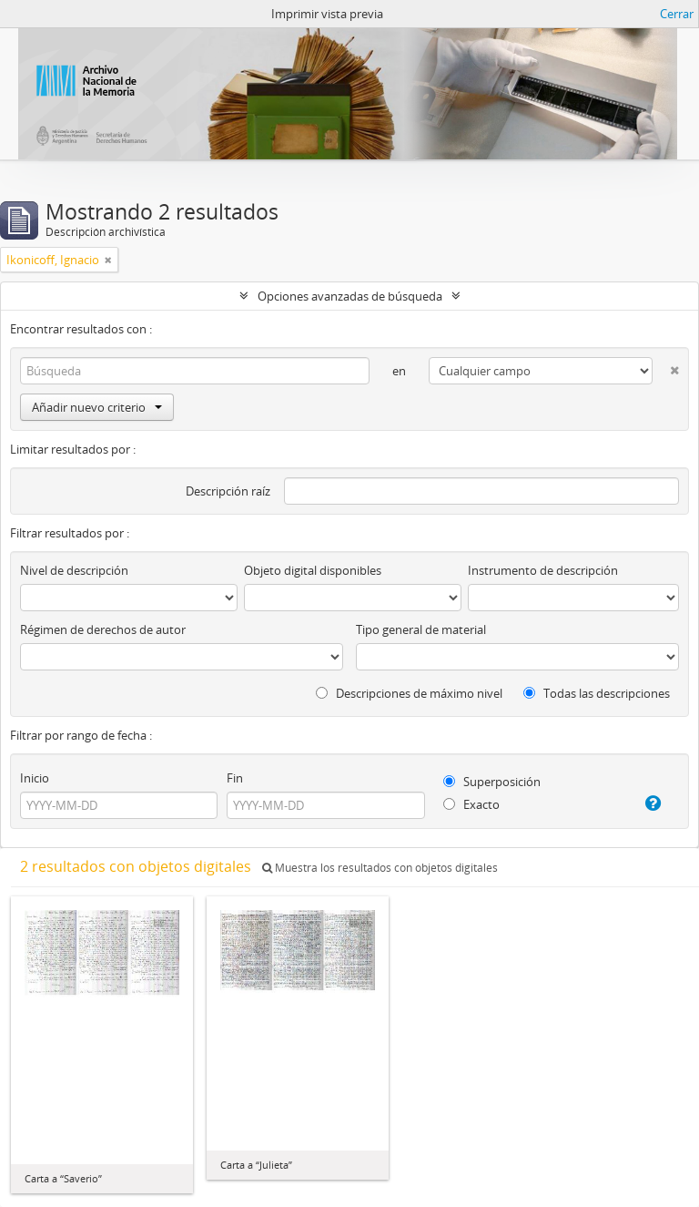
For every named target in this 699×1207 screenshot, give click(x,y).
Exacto (471, 804)
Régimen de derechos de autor (103, 629)
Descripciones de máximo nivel (409, 693)
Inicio (34, 778)
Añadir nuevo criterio (97, 407)
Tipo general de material (421, 629)
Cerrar (677, 13)
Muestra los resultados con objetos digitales (380, 867)
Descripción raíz (228, 491)
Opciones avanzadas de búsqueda (350, 296)
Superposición (492, 781)
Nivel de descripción (74, 570)
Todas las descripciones (596, 693)
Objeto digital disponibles (312, 570)
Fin (235, 778)
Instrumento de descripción (543, 570)
